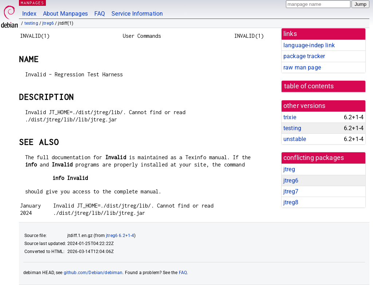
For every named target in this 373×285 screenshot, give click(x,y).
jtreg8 (290, 202)
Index (29, 13)
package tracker (304, 56)
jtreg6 (48, 23)
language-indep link (309, 45)
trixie (289, 117)
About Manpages (65, 13)
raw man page (302, 67)
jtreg (289, 169)
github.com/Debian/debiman (93, 272)
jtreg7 (290, 191)
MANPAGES (32, 2)
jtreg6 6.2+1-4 (120, 235)
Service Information (137, 13)
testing (31, 23)
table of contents (309, 86)
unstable (294, 139)
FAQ (99, 13)
